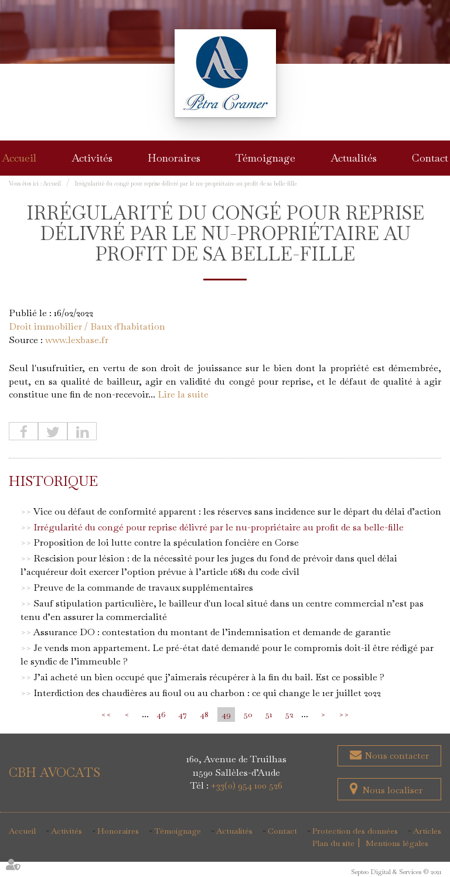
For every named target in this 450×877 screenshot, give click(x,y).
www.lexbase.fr (76, 340)
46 (160, 714)
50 (248, 714)
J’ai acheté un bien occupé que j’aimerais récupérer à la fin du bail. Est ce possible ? (208, 677)
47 (182, 714)
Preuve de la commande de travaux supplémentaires (143, 587)
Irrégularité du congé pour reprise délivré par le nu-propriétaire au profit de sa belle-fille (185, 183)
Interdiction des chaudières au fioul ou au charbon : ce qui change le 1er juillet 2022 (207, 693)
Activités (91, 158)
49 (226, 714)
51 (268, 714)
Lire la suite (183, 394)
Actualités (353, 158)
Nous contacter (395, 755)
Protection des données (355, 830)
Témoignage (265, 158)
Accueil (19, 158)
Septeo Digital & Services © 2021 (396, 872)
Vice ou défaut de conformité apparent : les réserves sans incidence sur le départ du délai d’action (237, 511)
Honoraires (174, 158)
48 (204, 714)
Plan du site (333, 843)
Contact (430, 158)
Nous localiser (392, 790)
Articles (427, 830)
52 (289, 714)
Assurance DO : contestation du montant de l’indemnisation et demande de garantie (212, 632)
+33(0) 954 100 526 (246, 785)
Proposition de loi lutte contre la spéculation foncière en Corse (166, 542)
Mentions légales (397, 843)
